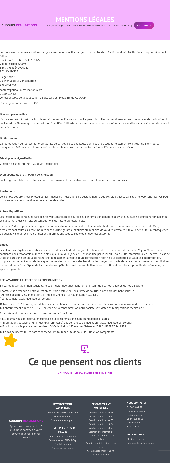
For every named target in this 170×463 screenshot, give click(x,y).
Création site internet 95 (101, 412)
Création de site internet (75, 25)
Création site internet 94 (101, 416)
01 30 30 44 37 (134, 407)
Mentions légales (135, 439)
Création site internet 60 (101, 427)
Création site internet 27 (101, 431)
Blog (130, 25)
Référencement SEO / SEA (98, 25)
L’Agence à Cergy (55, 25)
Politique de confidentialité (140, 442)
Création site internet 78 (101, 420)
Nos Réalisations (119, 25)
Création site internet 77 (101, 424)
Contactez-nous (144, 25)
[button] (3, 385)
